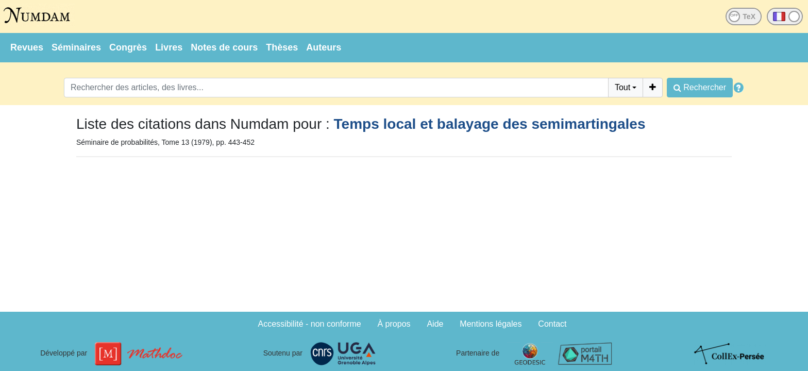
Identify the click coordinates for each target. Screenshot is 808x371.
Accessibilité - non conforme (309, 323)
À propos (394, 323)
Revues (26, 47)
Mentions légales (490, 323)
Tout (622, 87)
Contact (552, 323)
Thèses (282, 47)
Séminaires (76, 47)
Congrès (128, 47)
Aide (435, 323)
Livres (168, 47)
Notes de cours (224, 47)
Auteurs (323, 47)
